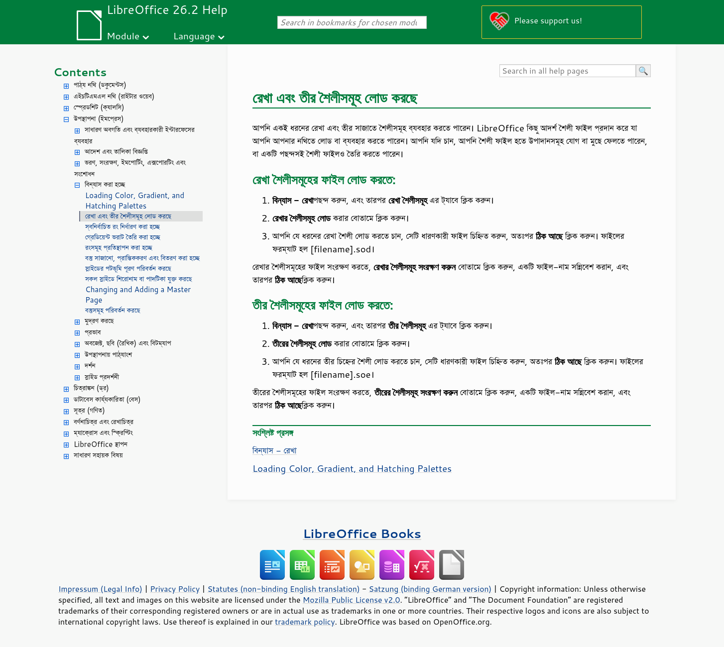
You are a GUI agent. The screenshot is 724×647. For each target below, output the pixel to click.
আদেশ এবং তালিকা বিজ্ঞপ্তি (116, 151)
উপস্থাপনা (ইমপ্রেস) (99, 118)
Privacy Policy (175, 588)
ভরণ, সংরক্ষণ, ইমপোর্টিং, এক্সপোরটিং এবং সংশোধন (130, 168)
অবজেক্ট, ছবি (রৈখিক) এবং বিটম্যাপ (128, 343)
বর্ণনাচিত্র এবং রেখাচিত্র (103, 422)
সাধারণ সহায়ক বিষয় (98, 455)
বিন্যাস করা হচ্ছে (105, 184)
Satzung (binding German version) (430, 588)
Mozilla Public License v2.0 (351, 599)
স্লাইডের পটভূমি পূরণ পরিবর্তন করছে (128, 268)
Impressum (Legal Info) (100, 588)
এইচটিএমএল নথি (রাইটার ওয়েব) (114, 96)
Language (194, 35)
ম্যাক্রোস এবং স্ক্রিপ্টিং (103, 433)
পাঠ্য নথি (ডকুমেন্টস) (100, 85)
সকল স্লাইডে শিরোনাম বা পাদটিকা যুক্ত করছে (138, 279)
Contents (80, 72)
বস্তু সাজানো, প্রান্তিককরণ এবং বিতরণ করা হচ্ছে (142, 258)
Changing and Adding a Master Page (138, 294)
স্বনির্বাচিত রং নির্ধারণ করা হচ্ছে (122, 226)
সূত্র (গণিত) (89, 410)
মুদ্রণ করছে (99, 321)
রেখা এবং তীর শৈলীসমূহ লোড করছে (128, 216)
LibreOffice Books (362, 533)
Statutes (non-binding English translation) (283, 588)
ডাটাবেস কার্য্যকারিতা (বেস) (107, 399)
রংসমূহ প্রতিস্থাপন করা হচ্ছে (118, 247)
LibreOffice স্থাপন (100, 444)
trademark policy (305, 621)
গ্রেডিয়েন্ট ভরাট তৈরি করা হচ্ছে (122, 237)
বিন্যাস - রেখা (274, 450)
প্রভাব (93, 332)
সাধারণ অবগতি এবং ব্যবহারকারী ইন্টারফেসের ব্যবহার (134, 135)
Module (123, 35)
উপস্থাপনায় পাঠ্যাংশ (108, 354)
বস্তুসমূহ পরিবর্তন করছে (112, 310)
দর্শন (90, 365)
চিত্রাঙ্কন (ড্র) (91, 388)
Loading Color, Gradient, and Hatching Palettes (134, 200)
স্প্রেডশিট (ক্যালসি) (99, 107)
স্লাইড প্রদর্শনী (102, 377)
